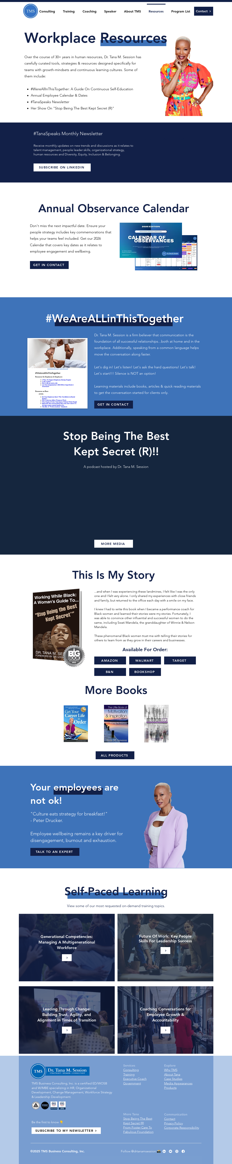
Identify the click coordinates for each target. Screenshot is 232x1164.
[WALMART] (145, 660)
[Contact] (203, 11)
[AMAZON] (110, 660)
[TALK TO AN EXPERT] (54, 852)
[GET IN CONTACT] (49, 265)
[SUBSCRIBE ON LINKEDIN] (62, 167)
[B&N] (110, 672)
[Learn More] (67, 957)
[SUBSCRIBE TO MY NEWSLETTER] (66, 1130)
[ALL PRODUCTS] (115, 755)
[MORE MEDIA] (113, 544)
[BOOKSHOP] (145, 672)
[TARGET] (180, 660)
